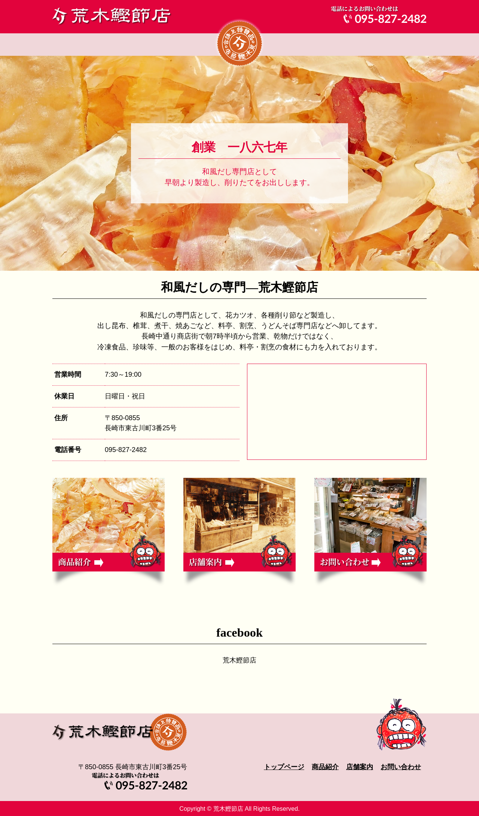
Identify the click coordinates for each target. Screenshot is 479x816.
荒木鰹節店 (239, 660)
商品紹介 (170, 44)
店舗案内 (308, 44)
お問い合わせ (387, 44)
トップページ (91, 44)
